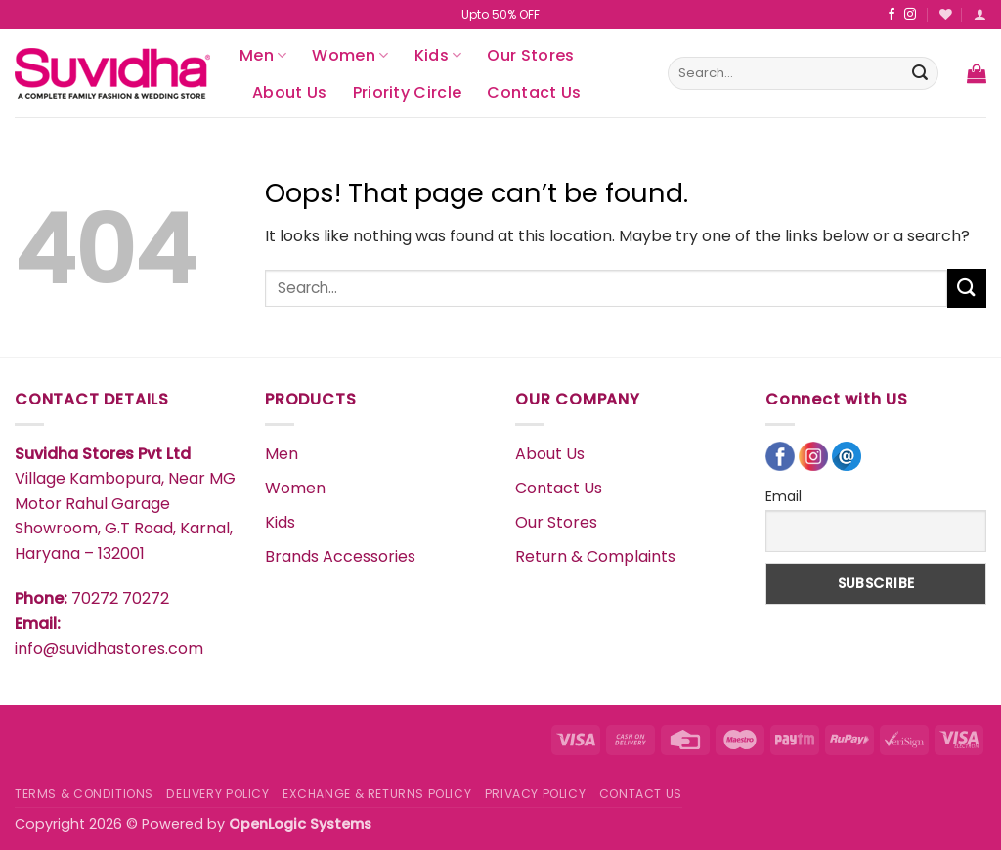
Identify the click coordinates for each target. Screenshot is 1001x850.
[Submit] (919, 73)
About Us (289, 92)
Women (350, 55)
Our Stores (530, 55)
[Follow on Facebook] (891, 14)
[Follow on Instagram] (910, 14)
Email (783, 496)
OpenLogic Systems (300, 823)
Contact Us (534, 92)
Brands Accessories (340, 556)
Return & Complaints (595, 556)
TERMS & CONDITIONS (84, 794)
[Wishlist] (945, 14)
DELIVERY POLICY (217, 794)
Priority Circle (407, 92)
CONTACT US (640, 794)
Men (262, 55)
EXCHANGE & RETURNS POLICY (377, 794)
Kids (438, 55)
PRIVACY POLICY (536, 794)
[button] (980, 14)
